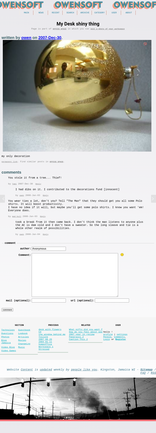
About (128, 13)
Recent (56, 13)
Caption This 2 (78, 347)
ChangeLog (24, 352)
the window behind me (52, 341)
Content (27, 380)
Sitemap (146, 380)
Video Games (8, 360)
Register (120, 347)
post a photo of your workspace (107, 30)
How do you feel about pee (85, 338)
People (107, 344)
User (114, 13)
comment (10, 246)
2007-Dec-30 (49, 38)
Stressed (44, 360)
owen (26, 38)
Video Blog (8, 356)
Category (99, 13)
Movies (22, 347)
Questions (7, 339)
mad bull (16, 219)
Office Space (59, 30)
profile (108, 341)
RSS (153, 384)
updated (46, 380)
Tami (14, 186)
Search (70, 13)
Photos (5, 343)
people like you (84, 380)
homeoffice (45, 353)
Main (26, 13)
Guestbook (24, 335)
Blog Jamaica (6, 349)
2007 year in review (81, 341)
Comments (119, 344)
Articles (23, 343)
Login (106, 347)
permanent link (10, 164)
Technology (8, 335)
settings (122, 341)
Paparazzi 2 (76, 344)
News (41, 13)
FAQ (143, 384)
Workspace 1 (46, 357)
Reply (38, 186)
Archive (84, 13)
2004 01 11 (45, 350)
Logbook (23, 339)
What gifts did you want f (85, 335)
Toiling (43, 344)
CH (40, 338)
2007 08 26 (45, 347)
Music (21, 356)
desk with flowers (50, 335)
